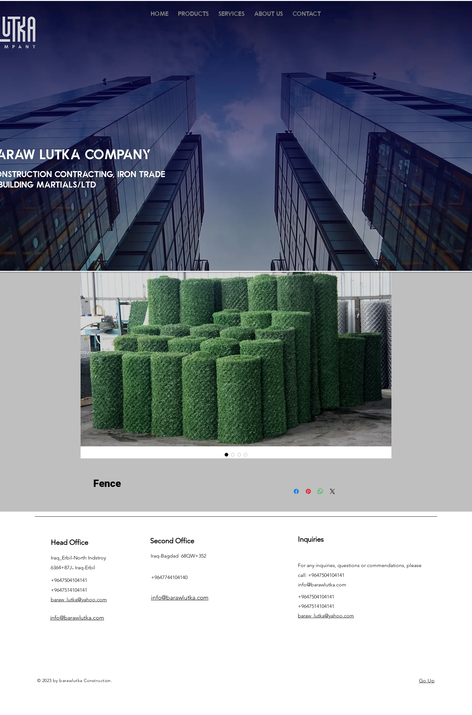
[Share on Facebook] (296, 491)
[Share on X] (332, 491)
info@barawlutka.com (322, 585)
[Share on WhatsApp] (320, 491)
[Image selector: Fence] (226, 454)
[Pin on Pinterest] (308, 491)
